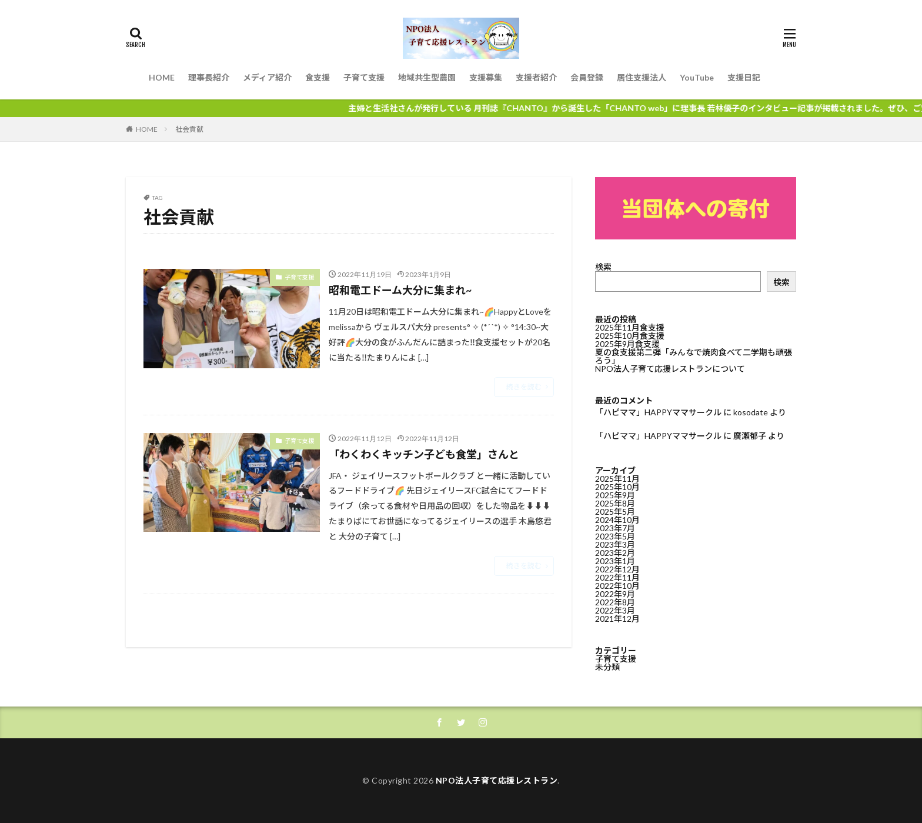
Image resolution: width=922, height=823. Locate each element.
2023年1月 (615, 561)
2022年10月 (617, 586)
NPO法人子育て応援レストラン (497, 780)
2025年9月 (615, 495)
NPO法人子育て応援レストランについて (670, 369)
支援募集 (485, 77)
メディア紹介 (267, 77)
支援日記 (743, 77)
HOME (162, 77)
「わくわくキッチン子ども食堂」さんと (424, 454)
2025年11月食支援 (629, 327)
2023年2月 (615, 553)
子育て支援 (364, 77)
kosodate (750, 412)
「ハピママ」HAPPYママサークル (658, 412)
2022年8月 (615, 602)
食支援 (317, 77)
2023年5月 (615, 536)
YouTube (697, 77)
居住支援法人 (641, 77)
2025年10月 (617, 487)
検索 (603, 267)
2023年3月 (615, 544)
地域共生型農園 (427, 77)
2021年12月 (617, 619)
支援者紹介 (536, 77)
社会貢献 (189, 129)
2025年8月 (615, 503)
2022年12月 (617, 569)
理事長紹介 (208, 77)
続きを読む (524, 386)
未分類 (607, 667)
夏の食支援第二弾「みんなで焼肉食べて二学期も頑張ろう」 (693, 356)
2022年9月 (615, 594)
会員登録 (586, 77)
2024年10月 (617, 520)
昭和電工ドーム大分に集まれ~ (400, 290)
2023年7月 (615, 528)
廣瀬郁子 (749, 436)
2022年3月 (615, 610)
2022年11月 (617, 577)
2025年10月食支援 (629, 336)
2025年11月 (617, 479)
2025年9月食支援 (627, 344)
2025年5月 (615, 512)
